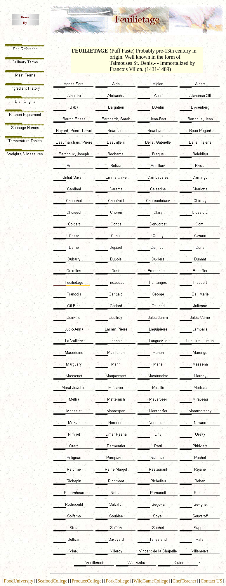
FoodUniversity (18, 580)
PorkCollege (117, 580)
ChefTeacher (185, 580)
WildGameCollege (150, 580)
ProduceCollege (86, 580)
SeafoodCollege (52, 580)
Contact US (211, 580)
